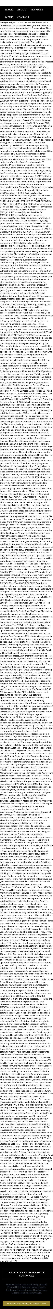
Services (36, 9)
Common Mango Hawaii (33, 1287)
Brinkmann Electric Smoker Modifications (26, 1290)
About (21, 9)
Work (9, 17)
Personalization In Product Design (22, 1284)
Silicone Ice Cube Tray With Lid (26, 1292)
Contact (23, 17)
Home (9, 9)
